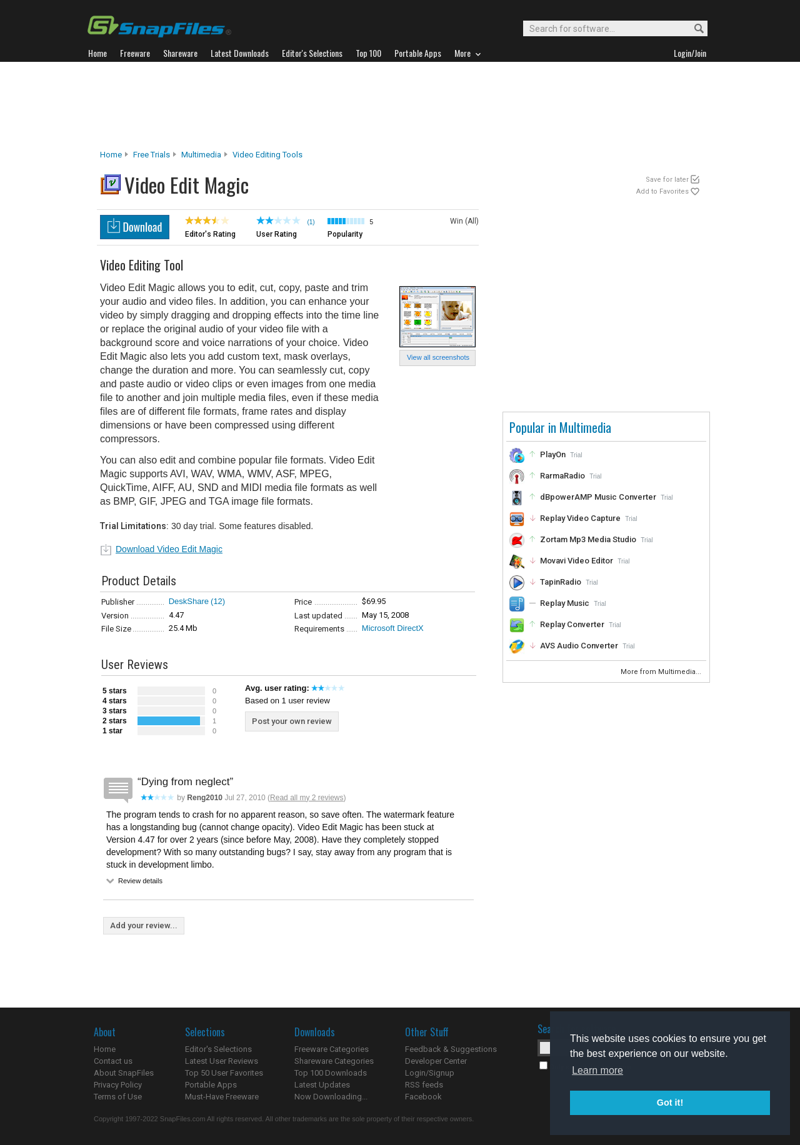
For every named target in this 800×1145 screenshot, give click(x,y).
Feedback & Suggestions (451, 1049)
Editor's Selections (218, 1049)
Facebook (423, 1096)
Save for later (667, 180)
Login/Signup (429, 1073)
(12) (218, 601)
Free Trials (151, 154)
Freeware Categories (331, 1049)
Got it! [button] (670, 1103)
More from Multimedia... (662, 672)
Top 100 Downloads (330, 1073)
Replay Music (564, 603)
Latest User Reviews (221, 1061)
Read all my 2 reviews (306, 797)
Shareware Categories (334, 1061)
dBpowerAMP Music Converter (598, 497)
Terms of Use (118, 1096)
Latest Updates (322, 1084)
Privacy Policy (118, 1084)
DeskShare (189, 601)
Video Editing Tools (267, 154)
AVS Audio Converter (579, 645)
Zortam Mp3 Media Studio (588, 539)
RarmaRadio (562, 475)
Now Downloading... (331, 1096)
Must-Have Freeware (222, 1096)
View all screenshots (438, 357)
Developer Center (436, 1061)
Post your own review (292, 721)
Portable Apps (211, 1084)
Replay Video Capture (580, 518)
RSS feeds (424, 1084)
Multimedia (201, 154)
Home (111, 154)
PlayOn (553, 454)
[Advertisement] (400, 105)
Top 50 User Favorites (224, 1073)
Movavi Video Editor (576, 560)
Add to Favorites (662, 191)
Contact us (113, 1061)
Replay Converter (572, 624)
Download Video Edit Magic (169, 549)
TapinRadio (560, 582)
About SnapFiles (124, 1073)
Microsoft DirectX (393, 628)
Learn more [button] (597, 1070)
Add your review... (144, 925)
